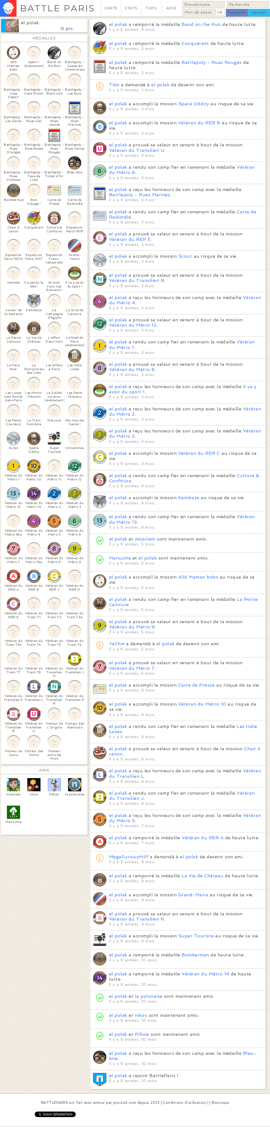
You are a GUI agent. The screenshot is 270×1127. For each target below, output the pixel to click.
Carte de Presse (196, 685)
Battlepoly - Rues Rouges (212, 62)
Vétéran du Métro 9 (132, 627)
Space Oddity (193, 103)
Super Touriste (196, 935)
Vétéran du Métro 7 (132, 668)
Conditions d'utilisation (184, 1103)
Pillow (142, 1034)
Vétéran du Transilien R (136, 919)
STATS (131, 8)
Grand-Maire (193, 894)
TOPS (151, 8)
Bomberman (195, 954)
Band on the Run (201, 24)
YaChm (117, 643)
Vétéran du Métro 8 (132, 369)
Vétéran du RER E (130, 239)
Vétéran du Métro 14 (205, 974)
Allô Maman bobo (198, 577)
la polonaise (149, 996)
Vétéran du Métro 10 (202, 704)
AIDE (171, 8)
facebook (236, 12)
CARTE (111, 8)
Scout (185, 256)
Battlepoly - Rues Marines (139, 194)
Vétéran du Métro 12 (132, 325)
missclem (145, 539)
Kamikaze (188, 497)
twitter (259, 12)
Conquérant (195, 43)
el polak (30, 22)
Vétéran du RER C (199, 453)
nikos (141, 1015)
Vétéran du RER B (199, 122)
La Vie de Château (202, 875)
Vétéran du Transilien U (136, 150)
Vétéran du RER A (202, 837)
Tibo (114, 84)
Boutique (220, 1103)
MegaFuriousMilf (128, 856)
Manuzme (120, 558)
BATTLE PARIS (57, 8)
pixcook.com (124, 1103)
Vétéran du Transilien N (136, 280)
